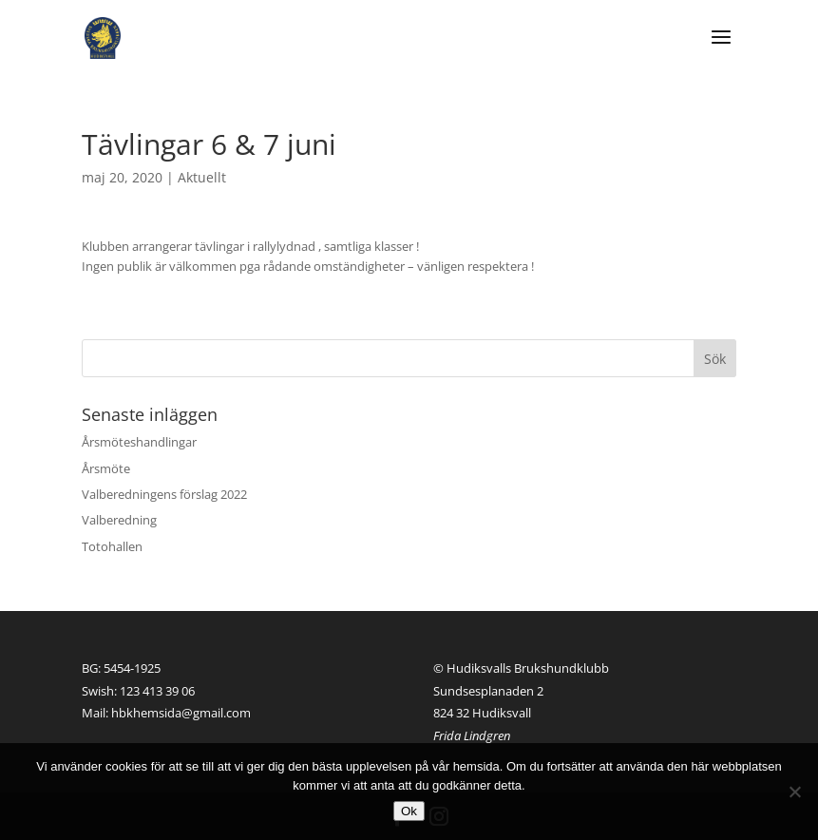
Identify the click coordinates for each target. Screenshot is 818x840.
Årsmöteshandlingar (139, 441)
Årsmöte (106, 468)
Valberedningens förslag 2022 (164, 494)
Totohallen (112, 546)
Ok (409, 811)
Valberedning (119, 519)
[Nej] (794, 791)
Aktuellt (202, 177)
